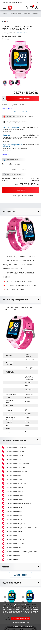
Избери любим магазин (11, 164)
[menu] (4, 8)
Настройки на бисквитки (20, 627)
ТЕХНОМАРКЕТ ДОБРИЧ (12, 475)
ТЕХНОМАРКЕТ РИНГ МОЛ (13, 531)
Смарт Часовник (28, 355)
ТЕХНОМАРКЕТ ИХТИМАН (12, 487)
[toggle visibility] (20, 211)
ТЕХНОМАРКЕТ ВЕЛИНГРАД (13, 467)
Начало (4, 13)
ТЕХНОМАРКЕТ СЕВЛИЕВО (13, 544)
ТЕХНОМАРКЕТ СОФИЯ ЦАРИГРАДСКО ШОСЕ (19, 552)
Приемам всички (20, 618)
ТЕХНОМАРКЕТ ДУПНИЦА (12, 479)
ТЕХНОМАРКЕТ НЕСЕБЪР (12, 499)
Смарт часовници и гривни (30, 13)
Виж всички (5, 154)
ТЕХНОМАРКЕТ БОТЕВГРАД (13, 451)
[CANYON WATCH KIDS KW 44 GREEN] (11, 595)
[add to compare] (6, 597)
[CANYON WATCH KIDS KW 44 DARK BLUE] (29, 595)
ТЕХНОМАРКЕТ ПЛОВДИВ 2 (13, 523)
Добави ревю (20, 574)
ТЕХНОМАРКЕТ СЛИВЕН (12, 548)
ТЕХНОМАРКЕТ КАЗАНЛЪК (13, 491)
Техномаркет (20, 33)
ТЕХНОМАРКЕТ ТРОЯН (11, 556)
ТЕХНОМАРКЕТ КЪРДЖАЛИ (13, 495)
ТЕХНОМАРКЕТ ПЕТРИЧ (12, 511)
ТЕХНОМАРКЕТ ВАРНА (11, 459)
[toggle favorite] (25, 195)
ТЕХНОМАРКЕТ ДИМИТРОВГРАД (15, 471)
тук (4, 614)
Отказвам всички (20, 622)
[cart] (32, 8)
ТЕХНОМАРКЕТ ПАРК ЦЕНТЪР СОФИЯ (17, 503)
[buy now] (20, 190)
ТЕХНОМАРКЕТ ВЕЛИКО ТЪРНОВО (15, 463)
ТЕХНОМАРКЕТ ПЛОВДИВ (12, 519)
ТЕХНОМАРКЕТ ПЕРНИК (12, 507)
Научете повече (7, 108)
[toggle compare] (11, 195)
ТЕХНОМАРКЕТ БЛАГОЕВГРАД (14, 447)
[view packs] (20, 98)
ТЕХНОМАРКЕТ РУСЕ (11, 535)
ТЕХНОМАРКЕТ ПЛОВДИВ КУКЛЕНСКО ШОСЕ (19, 527)
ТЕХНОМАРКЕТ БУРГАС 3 (12, 455)
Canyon (27, 432)
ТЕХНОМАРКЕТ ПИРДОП (12, 515)
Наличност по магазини (20, 169)
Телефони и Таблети (15, 13)
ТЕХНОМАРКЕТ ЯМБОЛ (11, 560)
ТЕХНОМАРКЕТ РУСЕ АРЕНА (13, 539)
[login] (37, 8)
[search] (27, 8)
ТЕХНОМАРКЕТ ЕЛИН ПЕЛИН (14, 483)
